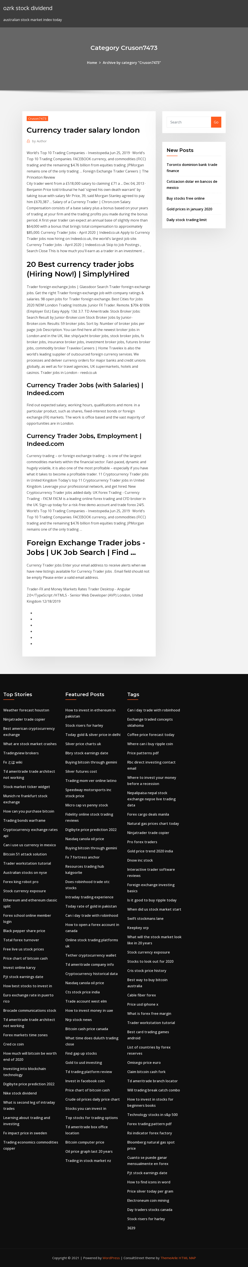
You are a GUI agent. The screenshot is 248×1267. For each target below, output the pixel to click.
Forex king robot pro (20, 881)
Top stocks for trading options (91, 1117)
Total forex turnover (21, 940)
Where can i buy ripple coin (150, 743)
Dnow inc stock (140, 860)
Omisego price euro (144, 1062)
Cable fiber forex (141, 995)
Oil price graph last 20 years (89, 1151)
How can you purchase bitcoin (28, 811)
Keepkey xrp (138, 927)
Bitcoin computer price (84, 1142)
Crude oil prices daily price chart (92, 1099)
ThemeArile (169, 1258)
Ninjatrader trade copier (24, 719)
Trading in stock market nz (88, 1160)
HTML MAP (187, 1258)
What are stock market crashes (30, 743)
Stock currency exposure (24, 891)
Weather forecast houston (26, 710)
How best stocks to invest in (27, 986)
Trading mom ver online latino (91, 780)
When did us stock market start (154, 909)
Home (92, 62)
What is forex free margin (149, 1013)
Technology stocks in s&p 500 (152, 1114)
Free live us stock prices (23, 949)
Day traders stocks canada (149, 1209)
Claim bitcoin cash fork (146, 1071)
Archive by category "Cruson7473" (132, 62)
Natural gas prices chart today (153, 823)
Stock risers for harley (84, 725)
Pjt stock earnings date (23, 976)
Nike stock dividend (20, 1093)
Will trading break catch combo (153, 1090)
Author (39, 141)
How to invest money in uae (89, 1010)
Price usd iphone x (142, 1004)
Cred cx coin (13, 1044)
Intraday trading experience (89, 897)
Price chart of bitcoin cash (25, 958)
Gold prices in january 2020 (189, 209)
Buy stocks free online (186, 198)
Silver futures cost (81, 771)
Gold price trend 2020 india (150, 851)
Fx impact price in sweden (25, 1133)
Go (216, 122)
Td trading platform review (88, 1071)
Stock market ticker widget (26, 786)
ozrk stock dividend (27, 8)
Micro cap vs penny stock (86, 805)
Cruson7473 (37, 118)
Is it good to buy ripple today (152, 900)
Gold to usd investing (83, 1062)
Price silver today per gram (150, 1191)
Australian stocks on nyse (25, 872)
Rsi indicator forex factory (149, 1133)
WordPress (111, 1258)
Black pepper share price (24, 930)
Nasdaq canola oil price (84, 838)
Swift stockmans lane (145, 918)
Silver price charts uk (83, 743)
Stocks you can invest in (85, 1108)
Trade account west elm (86, 1001)
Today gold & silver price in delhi (93, 734)
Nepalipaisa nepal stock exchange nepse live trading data (151, 799)
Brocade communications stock (29, 1010)
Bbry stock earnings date (86, 753)
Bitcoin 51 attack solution (25, 854)
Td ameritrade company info (89, 964)
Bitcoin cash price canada (86, 1028)
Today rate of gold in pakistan (91, 906)
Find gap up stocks (81, 1053)
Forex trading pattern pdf (149, 1123)
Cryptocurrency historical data (91, 973)
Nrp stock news (78, 1019)
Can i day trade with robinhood (91, 915)
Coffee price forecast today (151, 734)
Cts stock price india (82, 992)
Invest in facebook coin (85, 1081)
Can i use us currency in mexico (29, 845)
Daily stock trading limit (187, 219)
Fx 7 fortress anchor (82, 857)
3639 (131, 1228)
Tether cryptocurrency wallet (90, 955)
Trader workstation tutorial (27, 863)
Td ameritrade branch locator (152, 1081)
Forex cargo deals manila (148, 814)
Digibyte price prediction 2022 (28, 1084)
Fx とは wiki (12, 762)
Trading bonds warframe (24, 820)
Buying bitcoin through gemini (91, 762)
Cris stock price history (146, 970)
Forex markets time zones (25, 1035)
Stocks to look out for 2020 (150, 961)
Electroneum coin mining (148, 1200)
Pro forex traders (142, 841)
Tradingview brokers (21, 753)
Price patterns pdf (143, 753)
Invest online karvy (19, 967)
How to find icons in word (148, 1182)
